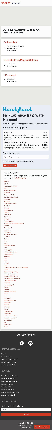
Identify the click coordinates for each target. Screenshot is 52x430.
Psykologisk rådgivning (10, 280)
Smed (5, 296)
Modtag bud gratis (10, 165)
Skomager (7, 287)
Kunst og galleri (8, 250)
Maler (5, 261)
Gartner (6, 243)
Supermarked (7, 302)
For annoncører (6, 356)
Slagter (6, 293)
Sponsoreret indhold (8, 395)
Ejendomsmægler (9, 221)
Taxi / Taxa (7, 307)
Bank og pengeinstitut (10, 190)
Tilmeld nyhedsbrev (42, 427)
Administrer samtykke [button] (8, 365)
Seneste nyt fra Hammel (9, 376)
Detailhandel (7, 214)
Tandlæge (7, 304)
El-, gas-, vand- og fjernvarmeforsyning (14, 223)
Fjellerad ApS (10, 42)
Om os (3, 354)
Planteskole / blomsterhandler (12, 278)
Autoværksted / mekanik (10, 186)
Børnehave (7, 206)
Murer (5, 265)
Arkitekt (6, 184)
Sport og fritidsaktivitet (10, 300)
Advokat (6, 181)
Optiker (6, 269)
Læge (5, 258)
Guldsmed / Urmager (9, 245)
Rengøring (7, 282)
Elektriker (6, 225)
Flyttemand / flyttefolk (10, 234)
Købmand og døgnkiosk (10, 252)
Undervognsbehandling (10, 315)
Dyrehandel (7, 217)
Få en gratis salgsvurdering (10, 392)
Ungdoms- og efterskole (10, 318)
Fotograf (6, 239)
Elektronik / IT (8, 228)
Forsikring (6, 236)
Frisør (5, 241)
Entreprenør (7, 230)
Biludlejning (7, 201)
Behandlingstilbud (9, 195)
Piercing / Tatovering (9, 274)
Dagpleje (6, 212)
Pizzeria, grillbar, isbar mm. (11, 276)
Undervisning (7, 313)
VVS (5, 322)
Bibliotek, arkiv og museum (11, 197)
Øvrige (6, 326)
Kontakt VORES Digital (8, 362)
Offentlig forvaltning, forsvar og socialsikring (16, 267)
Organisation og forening (11, 272)
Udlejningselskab (8, 311)
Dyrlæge (6, 219)
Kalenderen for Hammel (9, 381)
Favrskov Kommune (7, 389)
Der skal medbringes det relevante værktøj (19, 161)
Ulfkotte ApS (10, 75)
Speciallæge (7, 298)
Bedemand (7, 192)
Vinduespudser (8, 320)
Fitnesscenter (7, 232)
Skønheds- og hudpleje (10, 291)
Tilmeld (26, 414)
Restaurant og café (9, 285)
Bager (5, 188)
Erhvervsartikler (6, 387)
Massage (6, 263)
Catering (6, 208)
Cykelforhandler (8, 210)
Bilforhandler (7, 199)
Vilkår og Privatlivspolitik (9, 359)
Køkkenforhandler (9, 254)
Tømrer (6, 309)
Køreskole (7, 256)
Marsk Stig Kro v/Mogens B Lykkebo (21, 60)
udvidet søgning (20, 178)
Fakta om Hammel (7, 384)
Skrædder (6, 289)
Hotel (5, 247)
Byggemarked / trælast (10, 203)
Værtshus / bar (8, 324)
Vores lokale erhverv (8, 378)
